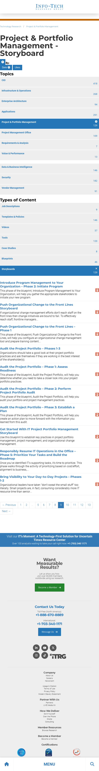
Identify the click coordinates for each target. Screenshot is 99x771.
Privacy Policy (49, 691)
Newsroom (49, 681)
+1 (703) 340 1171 (77, 543)
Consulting (49, 722)
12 (81, 505)
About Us (49, 675)
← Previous (9, 505)
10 (67, 505)
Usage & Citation (49, 686)
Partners (49, 702)
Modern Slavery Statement (49, 694)
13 (89, 505)
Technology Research (10, 26)
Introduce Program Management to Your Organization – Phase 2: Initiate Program (32, 284)
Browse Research (49, 730)
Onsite (49, 719)
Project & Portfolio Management (42, 26)
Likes (17, 67)
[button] (49, 764)
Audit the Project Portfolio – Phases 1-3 (30, 348)
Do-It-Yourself (49, 714)
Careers (49, 678)
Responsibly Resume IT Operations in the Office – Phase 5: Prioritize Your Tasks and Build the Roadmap (38, 454)
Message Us (49, 631)
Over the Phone (49, 716)
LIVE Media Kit (49, 705)
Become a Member (49, 587)
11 (74, 505)
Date (6, 67)
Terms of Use (49, 688)
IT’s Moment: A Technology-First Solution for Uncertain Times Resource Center (55, 538)
